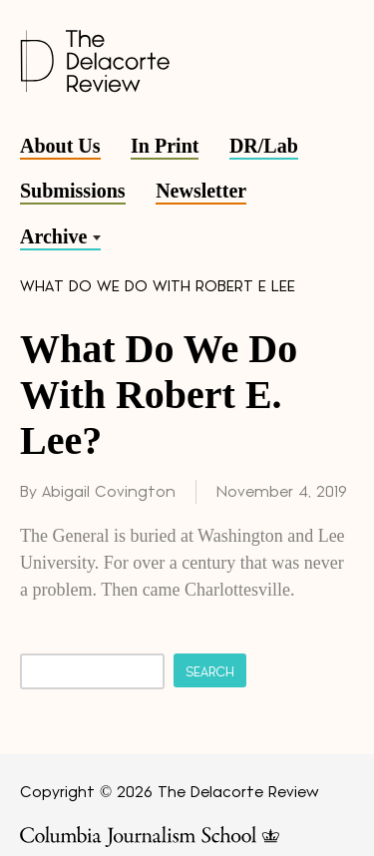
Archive (53, 236)
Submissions (73, 191)
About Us (60, 146)
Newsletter (201, 191)
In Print (164, 146)
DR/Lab (263, 146)
